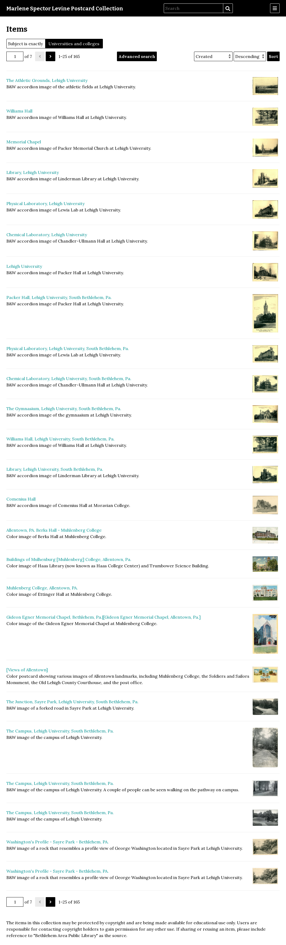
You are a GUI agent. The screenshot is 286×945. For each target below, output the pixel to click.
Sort (273, 56)
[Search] (193, 8)
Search (228, 8)
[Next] (50, 56)
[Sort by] (213, 56)
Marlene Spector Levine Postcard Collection (64, 8)
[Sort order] (250, 56)
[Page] (14, 56)
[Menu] (275, 8)
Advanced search (137, 56)
